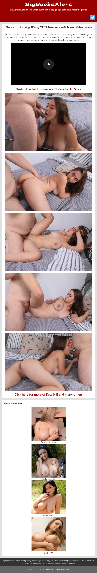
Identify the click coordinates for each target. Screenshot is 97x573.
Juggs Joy (48, 552)
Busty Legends (48, 479)
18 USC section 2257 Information (54, 569)
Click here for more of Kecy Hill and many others (49, 394)
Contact (31, 569)
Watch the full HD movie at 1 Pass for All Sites (48, 89)
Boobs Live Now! (48, 442)
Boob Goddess (48, 515)
